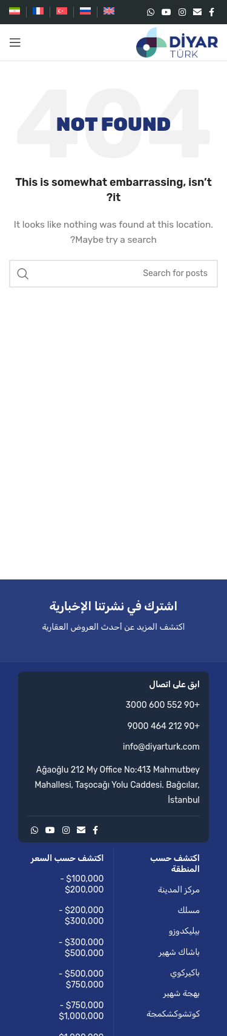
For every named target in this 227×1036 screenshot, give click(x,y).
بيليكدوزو (184, 931)
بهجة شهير (181, 993)
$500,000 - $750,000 (81, 979)
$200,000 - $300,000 (81, 915)
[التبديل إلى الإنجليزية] (109, 12)
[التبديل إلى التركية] (61, 12)
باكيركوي (185, 973)
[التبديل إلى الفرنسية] (38, 12)
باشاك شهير (179, 952)
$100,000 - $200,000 (82, 884)
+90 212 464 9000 (164, 726)
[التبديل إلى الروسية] (85, 12)
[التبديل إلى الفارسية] (14, 12)
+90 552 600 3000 (163, 705)
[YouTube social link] (166, 12)
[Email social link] (197, 12)
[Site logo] (177, 42)
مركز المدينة (179, 890)
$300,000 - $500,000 (81, 947)
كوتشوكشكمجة (173, 1014)
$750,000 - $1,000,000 (81, 1010)
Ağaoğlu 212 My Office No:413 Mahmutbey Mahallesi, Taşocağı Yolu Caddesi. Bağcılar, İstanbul (117, 785)
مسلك (188, 910)
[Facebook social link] (211, 12)
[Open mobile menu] (15, 42)
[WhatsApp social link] (150, 12)
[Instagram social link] (182, 12)
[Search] (113, 274)
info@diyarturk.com (161, 747)
